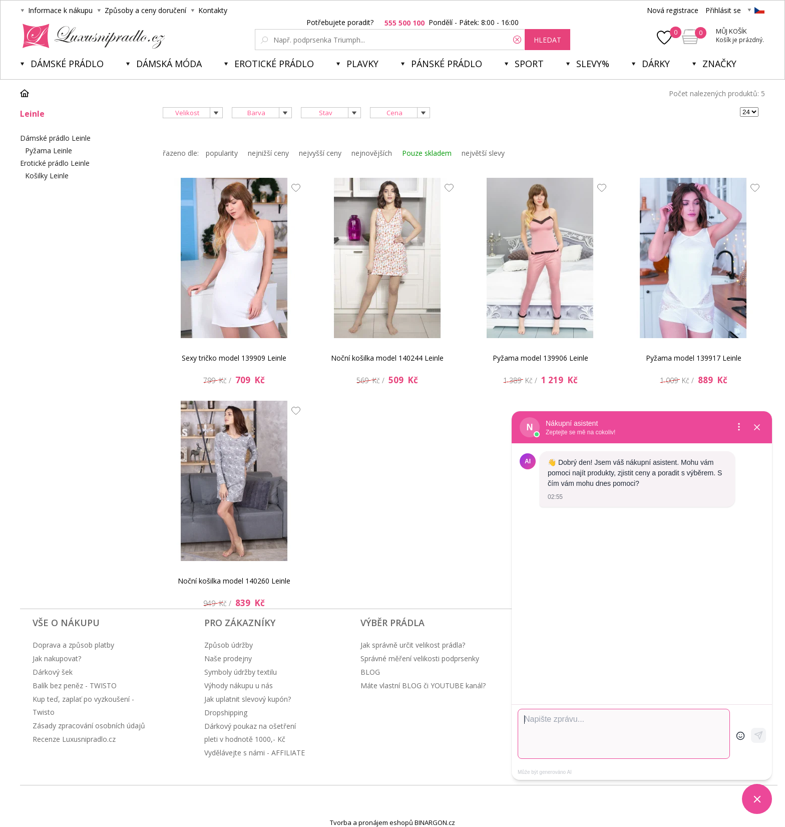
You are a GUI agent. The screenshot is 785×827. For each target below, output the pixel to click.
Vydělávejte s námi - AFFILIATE (254, 752)
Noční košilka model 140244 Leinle (387, 358)
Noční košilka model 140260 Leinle (234, 581)
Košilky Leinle (47, 175)
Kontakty (212, 10)
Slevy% (592, 64)
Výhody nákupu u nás (238, 685)
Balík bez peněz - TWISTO (75, 685)
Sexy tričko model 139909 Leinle (234, 358)
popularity (222, 153)
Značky (719, 64)
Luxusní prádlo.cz (91, 36)
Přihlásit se (723, 10)
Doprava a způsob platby (73, 645)
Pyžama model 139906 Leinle (540, 358)
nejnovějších (371, 153)
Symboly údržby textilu (240, 672)
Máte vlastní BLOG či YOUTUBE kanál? (423, 685)
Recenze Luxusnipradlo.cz (74, 739)
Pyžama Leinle (48, 150)
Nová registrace (672, 10)
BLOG (370, 672)
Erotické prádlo (274, 64)
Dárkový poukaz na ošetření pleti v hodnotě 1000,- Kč (250, 732)
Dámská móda (169, 64)
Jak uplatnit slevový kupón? (247, 699)
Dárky (656, 64)
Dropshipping (225, 712)
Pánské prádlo (446, 64)
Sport (529, 64)
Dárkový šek (53, 672)
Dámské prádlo (67, 64)
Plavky (362, 64)
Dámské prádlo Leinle (55, 138)
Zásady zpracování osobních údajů (89, 725)
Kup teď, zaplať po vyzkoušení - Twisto (83, 705)
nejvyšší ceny (320, 153)
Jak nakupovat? (57, 658)
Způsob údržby (228, 645)
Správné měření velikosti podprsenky (419, 658)
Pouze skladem (427, 153)
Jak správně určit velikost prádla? (412, 645)
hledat (547, 40)
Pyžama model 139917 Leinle (693, 358)
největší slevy (483, 153)
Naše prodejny (228, 658)
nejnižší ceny (268, 153)
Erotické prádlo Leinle (55, 163)
